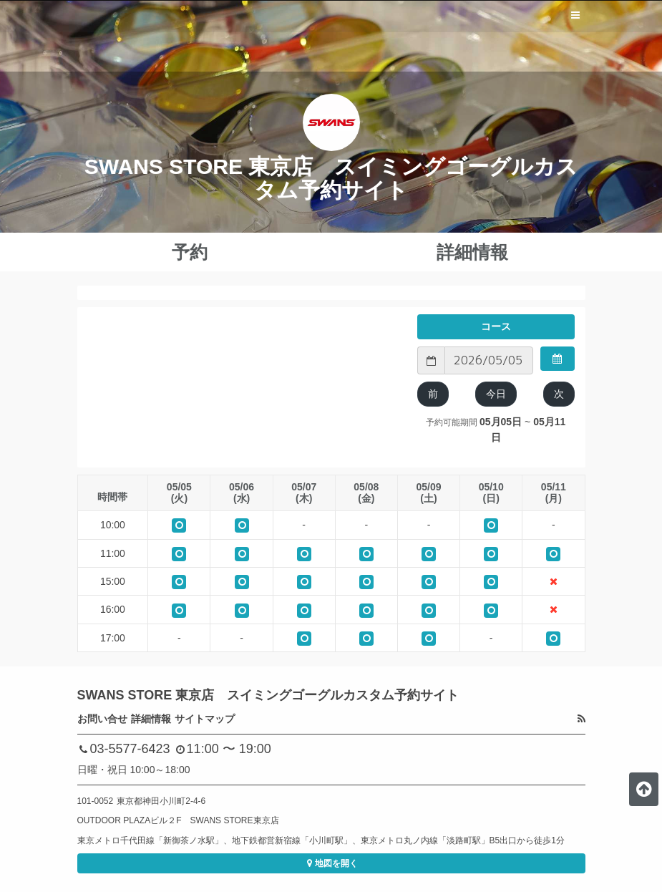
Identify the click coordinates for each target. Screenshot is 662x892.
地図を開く (331, 863)
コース (496, 326)
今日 (496, 393)
